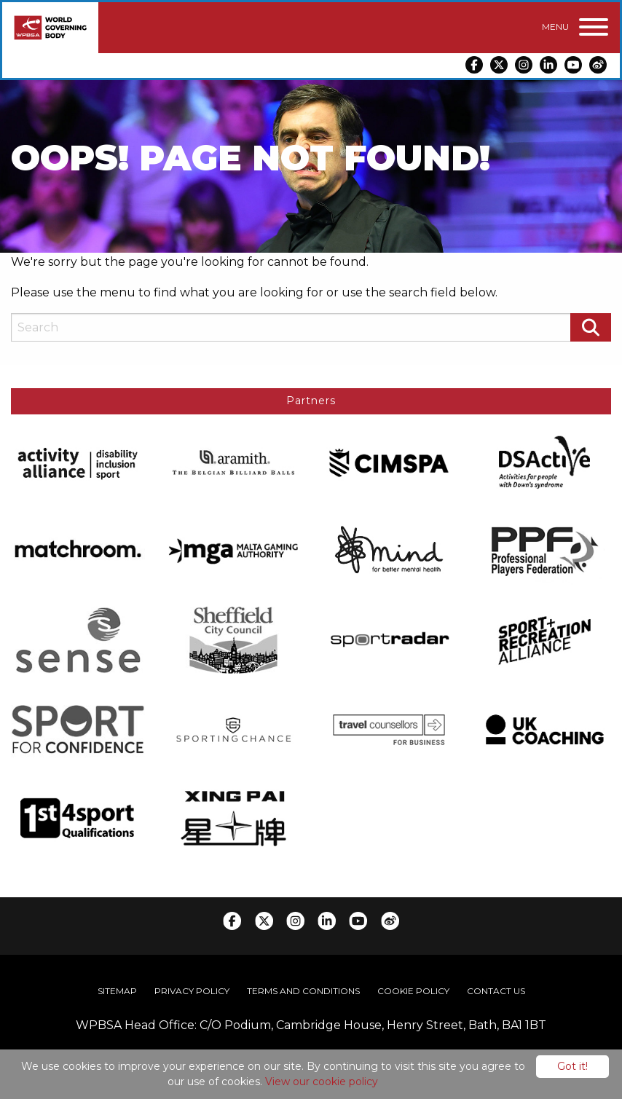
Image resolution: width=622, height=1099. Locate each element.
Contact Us (496, 990)
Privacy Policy (191, 990)
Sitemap (117, 990)
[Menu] (575, 27)
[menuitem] (117, 990)
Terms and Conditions (303, 990)
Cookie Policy (413, 990)
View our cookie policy (321, 1081)
